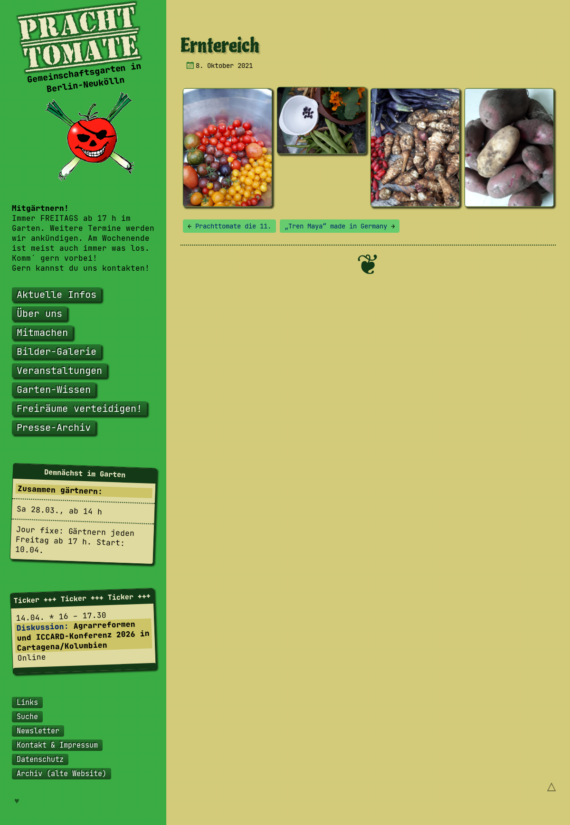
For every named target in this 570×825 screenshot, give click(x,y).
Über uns (39, 313)
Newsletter (38, 731)
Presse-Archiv (54, 427)
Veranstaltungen (59, 370)
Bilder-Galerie (56, 351)
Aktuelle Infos (56, 294)
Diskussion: (42, 627)
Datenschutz (40, 759)
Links (27, 702)
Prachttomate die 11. (229, 226)
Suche (27, 716)
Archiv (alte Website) (61, 773)
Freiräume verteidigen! (79, 408)
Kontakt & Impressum (57, 745)
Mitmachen (42, 332)
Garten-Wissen (54, 389)
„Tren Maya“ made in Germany (340, 226)
